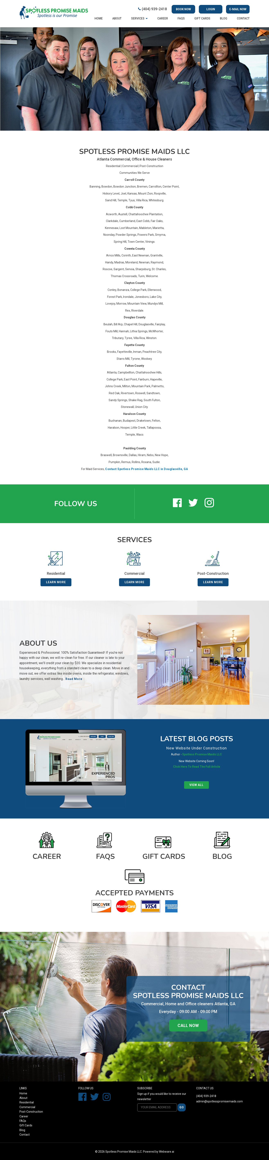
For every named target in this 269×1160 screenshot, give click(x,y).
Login (210, 9)
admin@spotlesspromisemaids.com (219, 1101)
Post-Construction (151, 166)
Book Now (183, 9)
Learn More (56, 582)
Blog (223, 18)
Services (137, 18)
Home (99, 18)
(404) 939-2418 (154, 9)
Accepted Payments (134, 893)
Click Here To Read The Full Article (196, 766)
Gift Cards (25, 1125)
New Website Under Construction (196, 748)
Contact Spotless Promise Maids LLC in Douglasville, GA (146, 469)
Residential (113, 166)
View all (196, 785)
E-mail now (237, 9)
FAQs (181, 18)
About (117, 18)
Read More (73, 679)
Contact (243, 18)
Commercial (130, 166)
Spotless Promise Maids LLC (123, 1151)
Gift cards (202, 18)
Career (162, 18)
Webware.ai (166, 1151)
